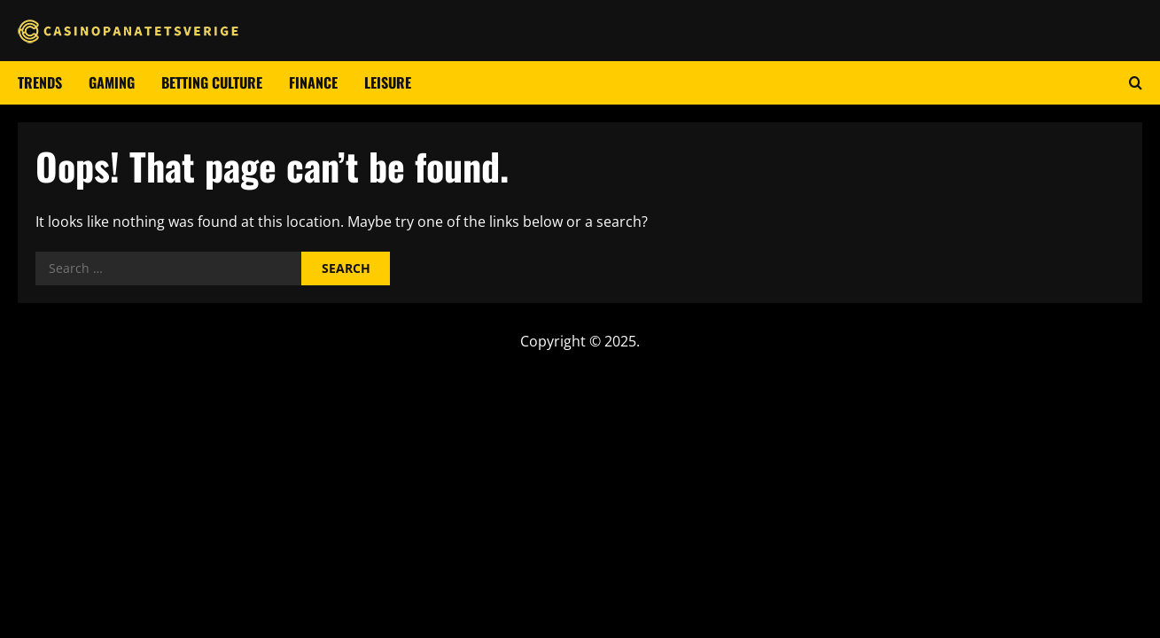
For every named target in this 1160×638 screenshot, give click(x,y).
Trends (40, 82)
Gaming (112, 82)
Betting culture (211, 82)
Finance (313, 82)
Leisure (387, 82)
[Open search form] (1135, 83)
